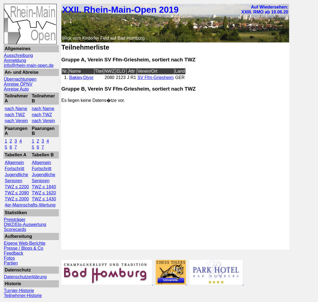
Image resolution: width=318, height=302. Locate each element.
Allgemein (14, 162)
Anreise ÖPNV (18, 84)
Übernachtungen (20, 79)
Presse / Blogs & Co (23, 248)
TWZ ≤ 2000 (17, 199)
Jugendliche (16, 174)
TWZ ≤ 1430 (44, 199)
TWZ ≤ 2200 (17, 186)
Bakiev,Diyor (81, 77)
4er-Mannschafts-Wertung (30, 205)
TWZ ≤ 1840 (44, 186)
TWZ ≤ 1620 (44, 193)
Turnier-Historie (19, 290)
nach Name (16, 108)
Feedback (13, 253)
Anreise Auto (16, 89)
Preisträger (14, 219)
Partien (11, 263)
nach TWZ (15, 114)
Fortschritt (14, 168)
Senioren (13, 180)
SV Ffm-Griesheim (156, 77)
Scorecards (15, 229)
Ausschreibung (18, 55)
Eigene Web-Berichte (24, 243)
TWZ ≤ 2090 (17, 193)
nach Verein (16, 120)
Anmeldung (15, 60)
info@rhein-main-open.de (29, 65)
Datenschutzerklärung (25, 276)
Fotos (9, 258)
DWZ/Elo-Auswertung (25, 224)
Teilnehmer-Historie (23, 295)
